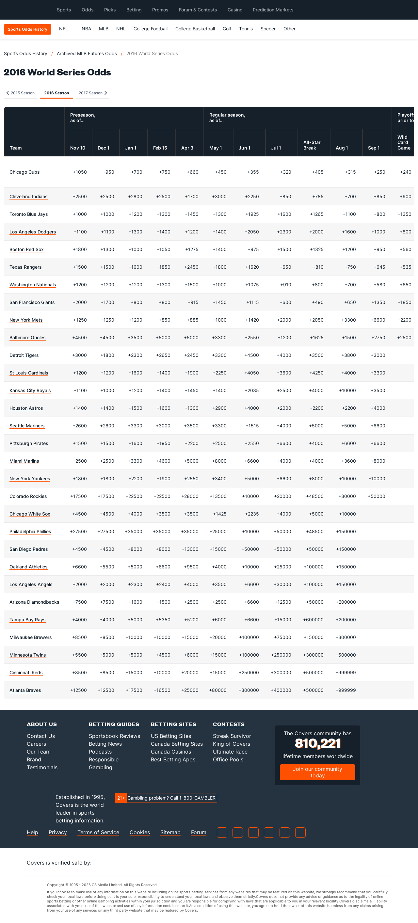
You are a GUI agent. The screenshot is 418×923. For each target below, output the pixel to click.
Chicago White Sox (29, 514)
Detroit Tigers (24, 355)
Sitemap (170, 832)
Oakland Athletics (28, 566)
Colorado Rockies (28, 496)
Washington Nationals (32, 284)
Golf (227, 28)
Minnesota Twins (27, 655)
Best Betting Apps (173, 759)
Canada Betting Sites (177, 743)
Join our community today (317, 772)
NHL (121, 28)
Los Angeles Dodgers (32, 231)
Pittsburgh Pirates (28, 443)
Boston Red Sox (26, 249)
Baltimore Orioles (27, 337)
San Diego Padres (28, 549)
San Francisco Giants (32, 302)
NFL (66, 28)
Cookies (140, 832)
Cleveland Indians (28, 196)
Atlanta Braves (25, 690)
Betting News (105, 743)
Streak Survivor (232, 736)
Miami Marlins (24, 461)
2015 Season (20, 92)
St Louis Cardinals (28, 372)
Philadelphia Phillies (30, 531)
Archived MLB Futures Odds (87, 53)
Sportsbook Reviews (114, 736)
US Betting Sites (171, 736)
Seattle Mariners (27, 425)
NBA (86, 28)
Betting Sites (174, 724)
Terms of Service (98, 832)
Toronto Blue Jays (28, 214)
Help (32, 832)
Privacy (58, 832)
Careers (36, 743)
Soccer (268, 28)
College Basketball (195, 28)
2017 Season (93, 92)
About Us (42, 724)
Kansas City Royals (30, 390)
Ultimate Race (230, 751)
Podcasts (100, 751)
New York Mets (26, 320)
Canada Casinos (171, 751)
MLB (103, 28)
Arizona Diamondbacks (34, 602)
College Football (151, 28)
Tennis (246, 28)
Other (292, 28)
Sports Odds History (25, 53)
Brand (34, 759)
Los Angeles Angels (31, 584)
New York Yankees (29, 478)
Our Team (39, 751)
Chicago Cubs (24, 172)
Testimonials (42, 767)
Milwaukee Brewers (30, 637)
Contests (229, 724)
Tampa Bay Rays (27, 619)
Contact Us (41, 736)
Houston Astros (26, 408)
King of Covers (231, 743)
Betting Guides (114, 724)
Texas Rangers (25, 267)
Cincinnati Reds (26, 672)
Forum (198, 832)
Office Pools (228, 759)
